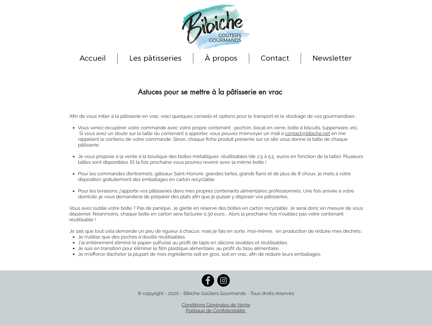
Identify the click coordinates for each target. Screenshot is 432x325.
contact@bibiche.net (307, 133)
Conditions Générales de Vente (216, 305)
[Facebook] (208, 280)
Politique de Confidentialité (216, 311)
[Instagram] (223, 280)
